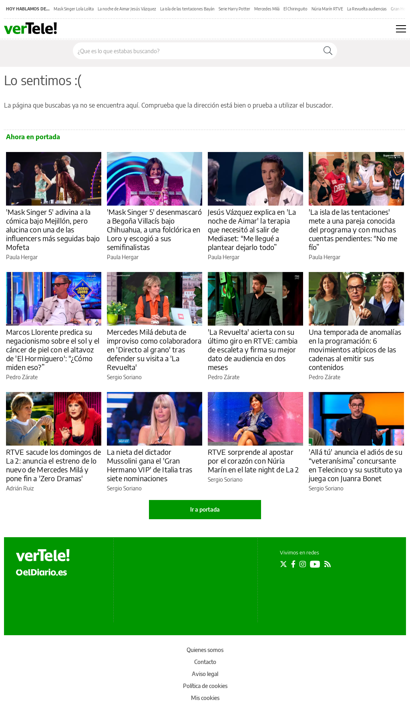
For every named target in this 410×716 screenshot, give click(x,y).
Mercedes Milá (266, 8)
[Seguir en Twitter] (283, 564)
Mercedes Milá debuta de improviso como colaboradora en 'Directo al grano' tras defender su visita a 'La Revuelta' (154, 349)
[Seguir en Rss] (327, 564)
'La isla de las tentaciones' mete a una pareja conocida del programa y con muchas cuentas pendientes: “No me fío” (353, 229)
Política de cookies (205, 685)
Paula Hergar (22, 257)
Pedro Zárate (22, 377)
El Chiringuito (295, 8)
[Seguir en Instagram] (302, 564)
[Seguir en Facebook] (293, 564)
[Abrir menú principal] (401, 28)
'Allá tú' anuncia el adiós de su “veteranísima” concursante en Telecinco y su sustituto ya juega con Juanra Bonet (355, 465)
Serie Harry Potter (234, 8)
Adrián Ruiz (20, 488)
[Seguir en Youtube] (315, 564)
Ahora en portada (33, 137)
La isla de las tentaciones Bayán (187, 8)
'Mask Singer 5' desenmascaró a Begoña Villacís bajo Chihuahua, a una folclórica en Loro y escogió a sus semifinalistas (154, 229)
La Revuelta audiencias (367, 8)
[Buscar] (328, 50)
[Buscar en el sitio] (196, 50)
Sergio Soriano (124, 377)
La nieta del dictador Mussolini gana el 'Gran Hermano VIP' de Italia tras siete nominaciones (149, 465)
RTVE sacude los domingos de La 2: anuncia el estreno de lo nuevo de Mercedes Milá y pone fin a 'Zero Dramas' (53, 465)
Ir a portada (205, 509)
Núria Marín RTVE (327, 8)
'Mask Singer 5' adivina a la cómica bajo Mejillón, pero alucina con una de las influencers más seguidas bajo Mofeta (53, 229)
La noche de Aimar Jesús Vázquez (127, 8)
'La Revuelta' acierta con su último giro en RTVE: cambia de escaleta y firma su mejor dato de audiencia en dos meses (252, 349)
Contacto (205, 661)
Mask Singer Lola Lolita (74, 8)
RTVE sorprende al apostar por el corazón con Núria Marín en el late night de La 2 (253, 460)
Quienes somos (205, 649)
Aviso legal (205, 673)
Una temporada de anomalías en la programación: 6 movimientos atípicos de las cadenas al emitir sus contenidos (355, 349)
